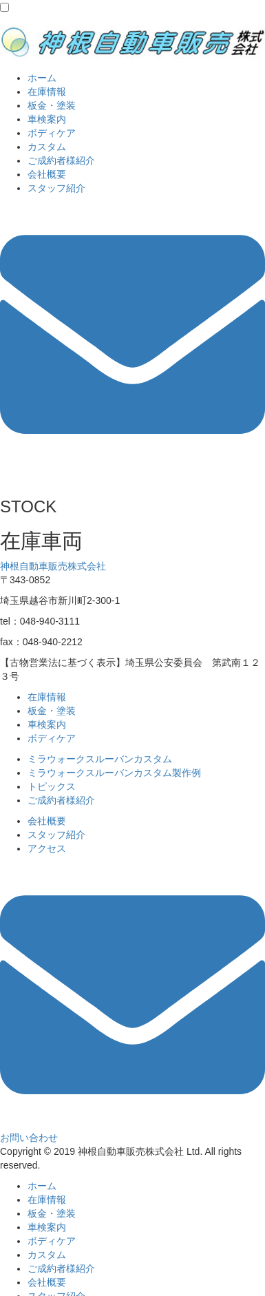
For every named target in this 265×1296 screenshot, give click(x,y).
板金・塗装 (52, 105)
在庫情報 (47, 91)
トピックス (52, 786)
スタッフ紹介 (56, 188)
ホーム (42, 77)
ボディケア (52, 132)
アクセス (47, 848)
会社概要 (47, 174)
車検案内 (47, 119)
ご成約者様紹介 (61, 160)
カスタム (47, 146)
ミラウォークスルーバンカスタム (100, 758)
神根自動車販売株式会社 (53, 566)
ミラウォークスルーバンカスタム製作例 (114, 772)
